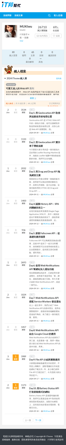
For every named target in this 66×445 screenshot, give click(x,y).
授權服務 (6, 439)
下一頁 (38, 420)
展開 (33, 98)
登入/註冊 (58, 15)
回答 (41, 54)
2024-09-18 (34, 411)
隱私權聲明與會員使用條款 (33, 439)
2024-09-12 (34, 224)
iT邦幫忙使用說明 (55, 439)
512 (21, 41)
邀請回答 (52, 54)
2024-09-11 (34, 194)
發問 (24, 54)
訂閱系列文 (54, 103)
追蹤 (56, 36)
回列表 (58, 78)
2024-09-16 (34, 350)
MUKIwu (47, 133)
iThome (49, 436)
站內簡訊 (42, 36)
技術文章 (19, 15)
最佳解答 (30, 60)
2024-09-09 (34, 133)
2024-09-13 (34, 256)
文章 (33, 54)
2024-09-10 (34, 162)
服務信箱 (16, 439)
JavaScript (11, 85)
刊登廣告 (58, 436)
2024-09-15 (34, 321)
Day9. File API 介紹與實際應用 (44, 359)
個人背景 (13, 54)
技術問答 (7, 15)
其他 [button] (41, 60)
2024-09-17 (34, 379)
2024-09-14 (34, 288)
